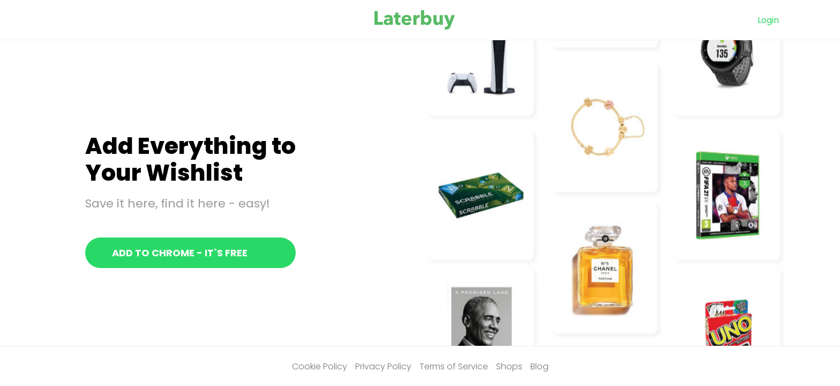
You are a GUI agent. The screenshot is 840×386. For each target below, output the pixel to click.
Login (768, 20)
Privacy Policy (383, 366)
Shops (509, 366)
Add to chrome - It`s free (180, 252)
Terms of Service (453, 366)
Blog (539, 366)
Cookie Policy (319, 366)
